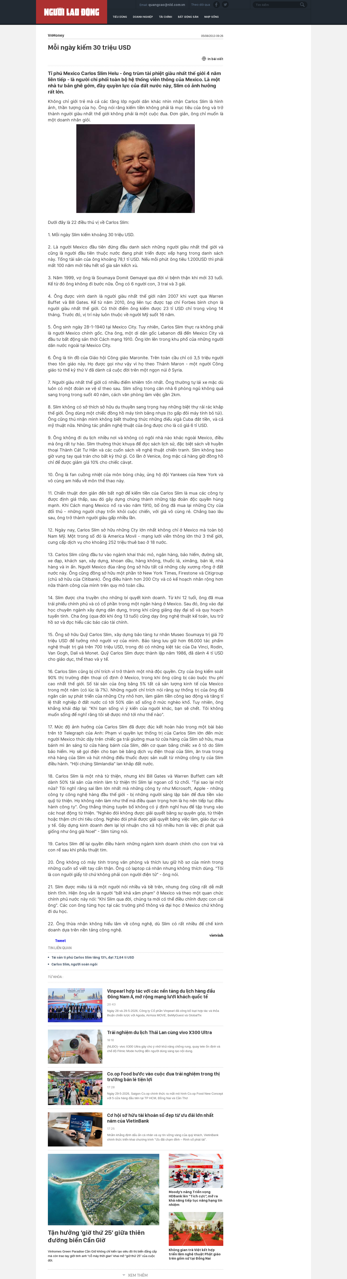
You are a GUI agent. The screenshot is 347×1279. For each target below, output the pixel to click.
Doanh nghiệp (143, 16)
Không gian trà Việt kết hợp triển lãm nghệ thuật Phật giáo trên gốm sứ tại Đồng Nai (195, 1254)
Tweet (60, 940)
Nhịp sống (211, 16)
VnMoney (56, 35)
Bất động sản (188, 16)
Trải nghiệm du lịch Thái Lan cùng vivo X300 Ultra (159, 1032)
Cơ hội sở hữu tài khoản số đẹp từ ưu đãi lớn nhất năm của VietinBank (160, 1118)
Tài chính (165, 16)
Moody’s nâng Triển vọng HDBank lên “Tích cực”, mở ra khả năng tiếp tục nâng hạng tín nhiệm (195, 1198)
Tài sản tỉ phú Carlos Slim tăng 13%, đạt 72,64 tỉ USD (92, 957)
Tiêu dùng (120, 16)
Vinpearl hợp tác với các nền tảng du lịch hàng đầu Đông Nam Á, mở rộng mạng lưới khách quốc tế (161, 994)
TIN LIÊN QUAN (60, 948)
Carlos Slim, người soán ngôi (74, 964)
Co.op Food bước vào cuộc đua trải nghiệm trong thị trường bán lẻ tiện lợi (163, 1076)
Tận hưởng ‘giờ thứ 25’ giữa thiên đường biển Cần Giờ (96, 1236)
